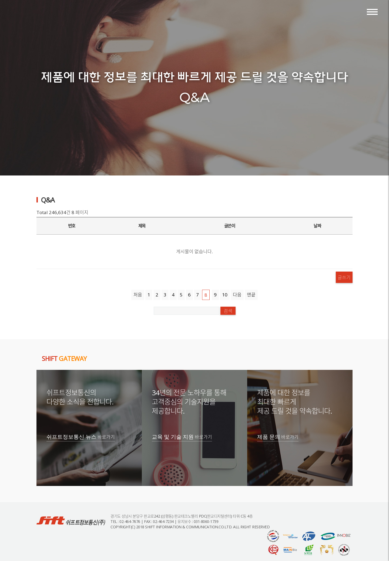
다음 (237, 295)
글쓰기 (344, 277)
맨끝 (251, 295)
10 (224, 295)
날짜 (317, 226)
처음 (137, 295)
